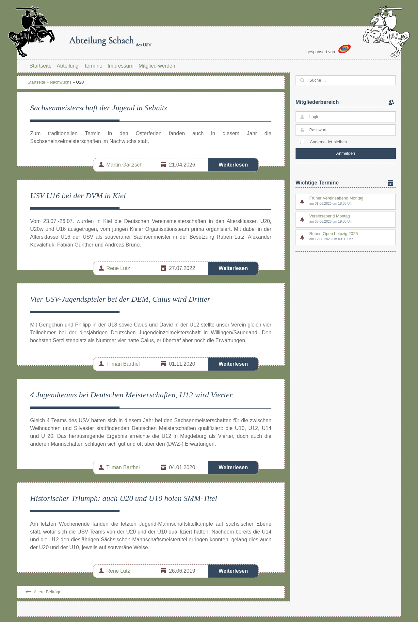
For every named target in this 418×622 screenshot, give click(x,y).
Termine (93, 66)
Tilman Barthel (123, 364)
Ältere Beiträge (47, 591)
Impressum (120, 66)
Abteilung (68, 66)
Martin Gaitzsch (124, 164)
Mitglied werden (157, 66)
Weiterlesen (233, 164)
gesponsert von (328, 49)
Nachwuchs (61, 82)
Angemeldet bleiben (328, 141)
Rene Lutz (118, 268)
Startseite (40, 66)
